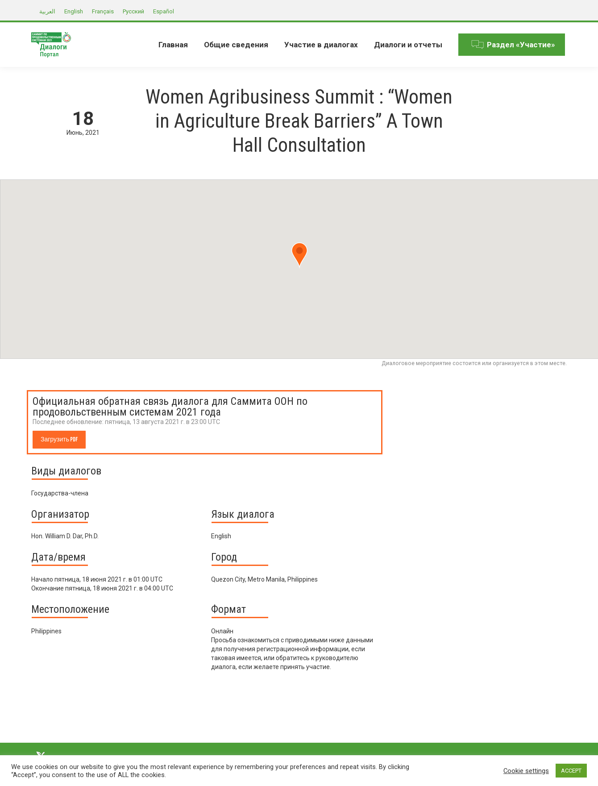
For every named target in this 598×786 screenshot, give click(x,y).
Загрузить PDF (59, 439)
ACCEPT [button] (571, 770)
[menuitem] (173, 44)
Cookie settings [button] (526, 771)
